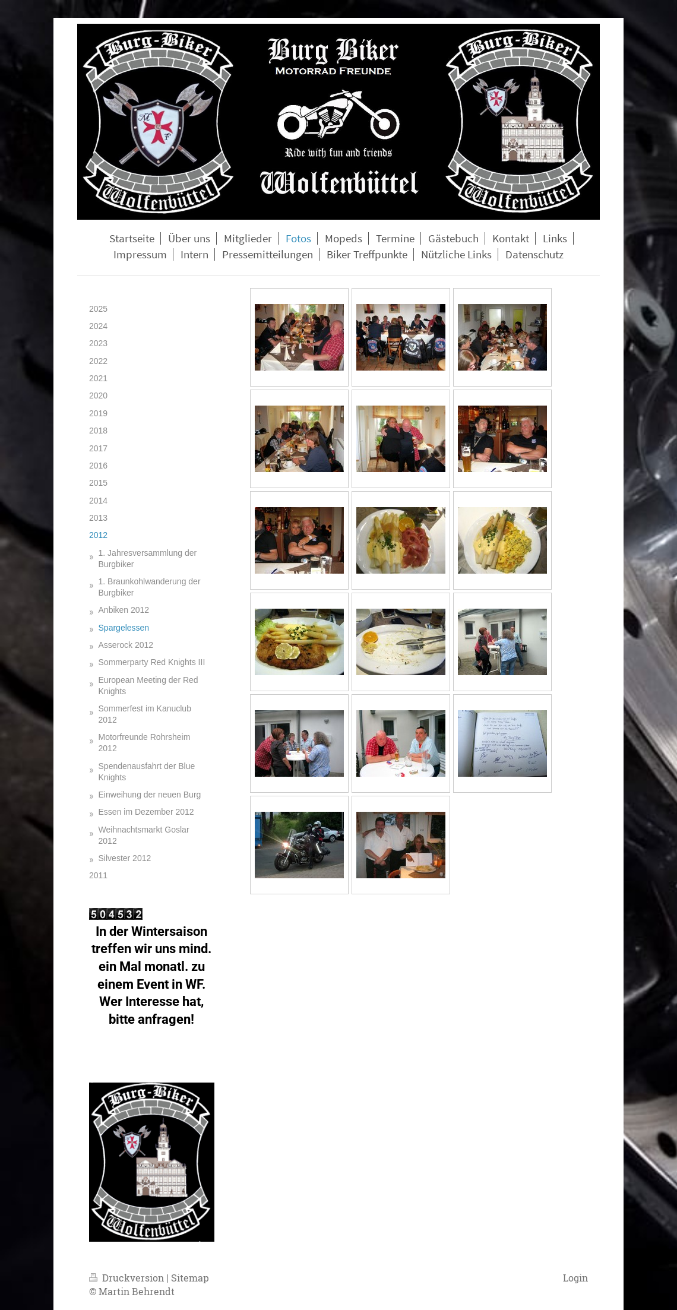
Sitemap (190, 1277)
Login (575, 1277)
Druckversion (127, 1277)
